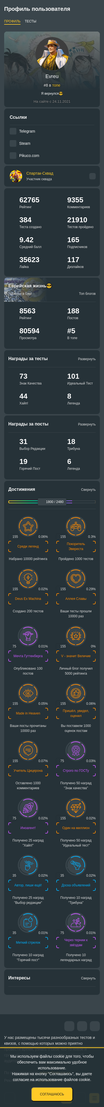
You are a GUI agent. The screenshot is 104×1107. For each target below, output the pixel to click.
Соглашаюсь (52, 1094)
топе (56, 85)
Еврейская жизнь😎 (30, 285)
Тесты (30, 21)
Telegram (27, 131)
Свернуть (88, 490)
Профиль (12, 21)
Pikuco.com (29, 155)
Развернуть (87, 359)
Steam (24, 143)
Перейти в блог (20, 294)
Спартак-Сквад (39, 176)
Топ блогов (87, 294)
